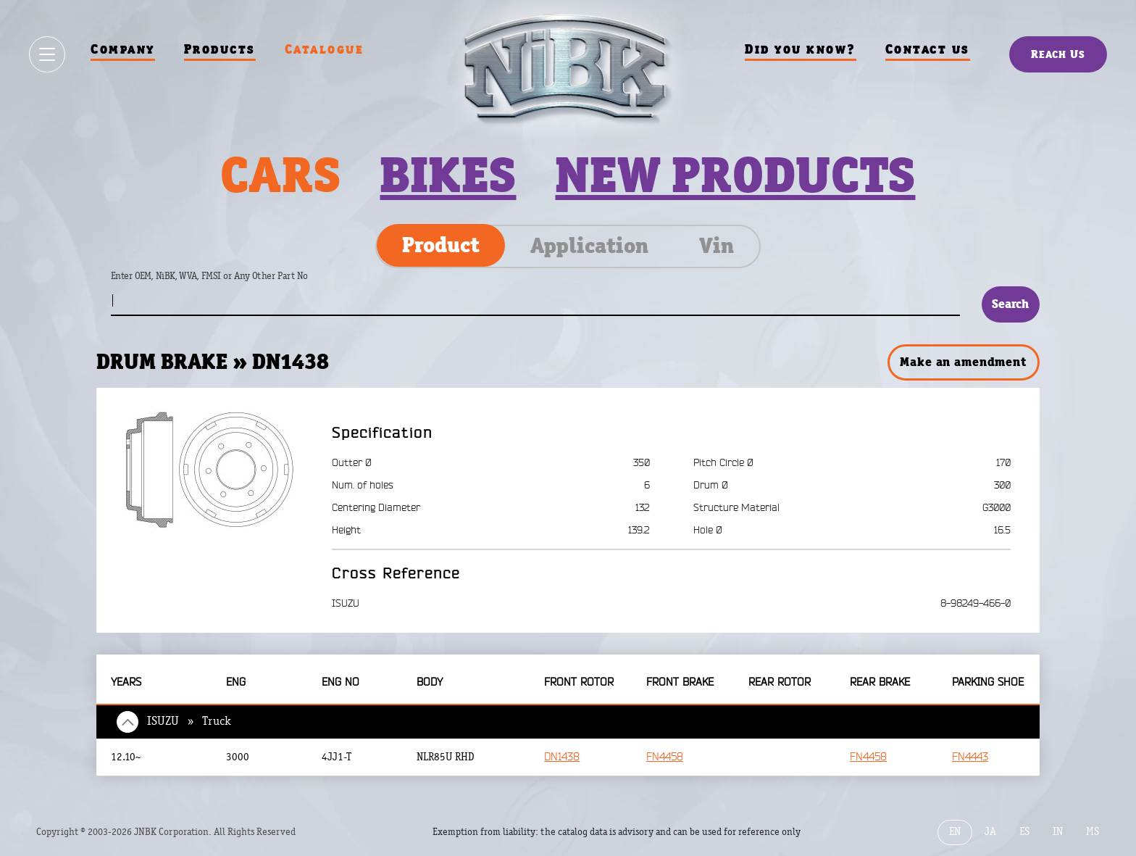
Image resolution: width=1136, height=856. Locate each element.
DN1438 (562, 757)
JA (990, 832)
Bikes (448, 174)
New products (735, 174)
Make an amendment (963, 362)
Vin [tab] (716, 245)
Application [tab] (589, 245)
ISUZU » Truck (189, 721)
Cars (280, 174)
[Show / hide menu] (47, 54)
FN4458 (664, 757)
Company (123, 49)
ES (1024, 832)
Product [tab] (441, 245)
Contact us (927, 49)
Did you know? (800, 49)
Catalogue (324, 49)
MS (1092, 832)
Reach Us (1058, 54)
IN (1058, 832)
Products (220, 49)
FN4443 (970, 757)
